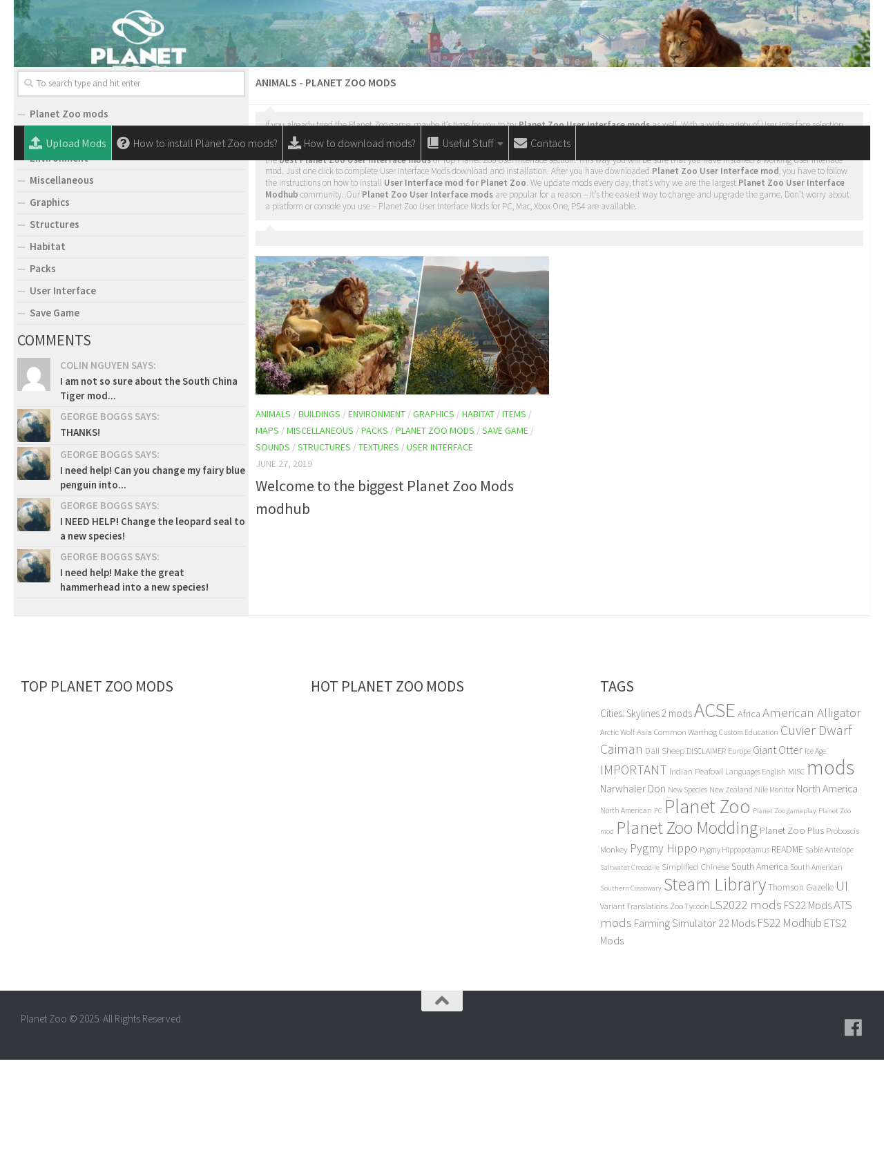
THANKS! (80, 525)
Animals (273, 507)
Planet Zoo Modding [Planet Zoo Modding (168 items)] (687, 921)
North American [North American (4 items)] (626, 903)
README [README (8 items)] (787, 942)
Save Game (505, 523)
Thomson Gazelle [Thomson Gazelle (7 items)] (801, 981)
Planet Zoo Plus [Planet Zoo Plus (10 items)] (792, 923)
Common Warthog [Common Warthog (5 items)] (685, 825)
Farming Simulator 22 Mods (694, 1016)
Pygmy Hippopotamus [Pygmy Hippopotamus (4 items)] (734, 943)
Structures (324, 540)
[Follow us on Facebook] (853, 1121)
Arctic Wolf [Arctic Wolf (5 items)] (617, 825)
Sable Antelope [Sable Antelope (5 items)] (829, 942)
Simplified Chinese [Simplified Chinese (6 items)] (695, 960)
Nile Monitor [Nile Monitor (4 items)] (774, 883)
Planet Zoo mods (435, 523)
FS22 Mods (808, 998)
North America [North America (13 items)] (827, 881)
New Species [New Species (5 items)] (687, 882)
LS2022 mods (745, 998)
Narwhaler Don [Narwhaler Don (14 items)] (633, 881)
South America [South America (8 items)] (759, 959)
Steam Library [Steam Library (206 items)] (715, 977)
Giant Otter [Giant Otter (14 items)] (778, 843)
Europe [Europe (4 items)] (739, 844)
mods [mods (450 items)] (830, 860)
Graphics (433, 507)
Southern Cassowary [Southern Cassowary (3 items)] (631, 981)
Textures (378, 540)
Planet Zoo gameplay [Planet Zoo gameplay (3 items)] (784, 903)
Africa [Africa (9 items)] (749, 807)
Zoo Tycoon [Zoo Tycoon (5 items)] (689, 999)
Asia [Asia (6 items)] (644, 825)
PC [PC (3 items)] (658, 903)
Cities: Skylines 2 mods (646, 806)
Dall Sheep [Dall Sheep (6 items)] (664, 844)
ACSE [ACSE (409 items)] (715, 803)
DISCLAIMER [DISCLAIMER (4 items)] (706, 844)
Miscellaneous (320, 523)
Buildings (319, 507)
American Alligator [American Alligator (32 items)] (811, 805)
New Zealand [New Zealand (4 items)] (731, 883)
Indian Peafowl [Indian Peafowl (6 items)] (696, 864)
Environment (376, 507)
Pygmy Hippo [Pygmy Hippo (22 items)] (664, 941)
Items (514, 507)
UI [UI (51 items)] (842, 978)
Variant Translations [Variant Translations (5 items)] (634, 999)
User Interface (440, 540)
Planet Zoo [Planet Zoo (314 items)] (707, 899)
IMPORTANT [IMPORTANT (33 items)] (633, 863)
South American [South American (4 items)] (816, 960)
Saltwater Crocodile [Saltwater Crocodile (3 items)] (630, 960)
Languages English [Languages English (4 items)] (755, 865)
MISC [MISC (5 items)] (796, 864)
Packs (374, 523)
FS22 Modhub (789, 1016)
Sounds (273, 540)
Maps (267, 523)
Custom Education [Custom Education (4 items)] (748, 825)
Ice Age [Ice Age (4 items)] (815, 844)
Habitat (478, 507)
